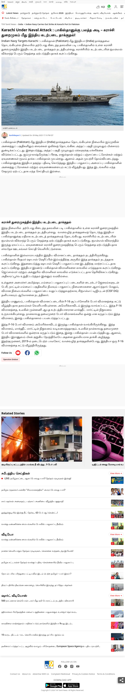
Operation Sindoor (10, 359)
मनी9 (66, 2)
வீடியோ (68, 18)
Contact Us (15, 674)
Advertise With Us (41, 674)
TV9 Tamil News (8, 24)
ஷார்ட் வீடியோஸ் (102, 13)
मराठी (31, 2)
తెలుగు (24, 2)
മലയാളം (59, 2)
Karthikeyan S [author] (15, 135)
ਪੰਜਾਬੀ (51, 2)
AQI (103, 6)
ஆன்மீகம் (117, 13)
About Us (26, 674)
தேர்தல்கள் (26, 18)
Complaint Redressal (60, 674)
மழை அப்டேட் (41, 18)
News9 (10, 2)
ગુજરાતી (38, 2)
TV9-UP (73, 2)
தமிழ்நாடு (25, 13)
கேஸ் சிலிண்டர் (11, 18)
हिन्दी (3, 2)
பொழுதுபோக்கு (83, 13)
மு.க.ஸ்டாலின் (111, 18)
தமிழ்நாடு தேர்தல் (40, 13)
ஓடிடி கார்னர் (81, 18)
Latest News (12, 13)
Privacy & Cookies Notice (83, 674)
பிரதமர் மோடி (96, 18)
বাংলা (45, 2)
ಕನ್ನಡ (17, 2)
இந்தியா (69, 13)
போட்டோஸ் (56, 18)
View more (116, 473)
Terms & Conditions (106, 674)
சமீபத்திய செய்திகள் (15, 473)
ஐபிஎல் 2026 (57, 13)
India (20, 24)
